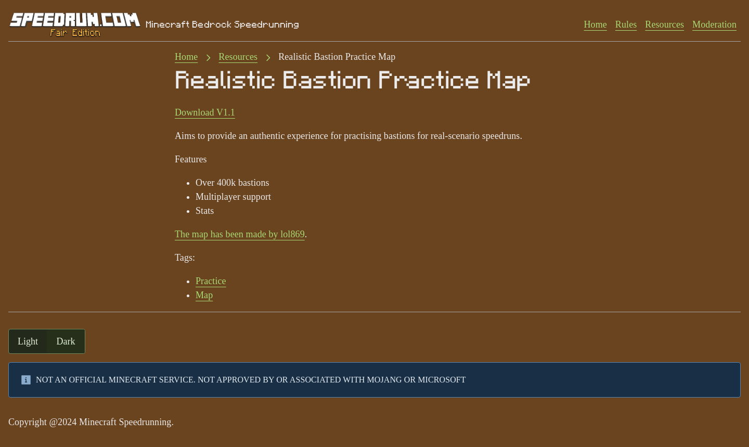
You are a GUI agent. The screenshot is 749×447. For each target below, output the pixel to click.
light (28, 341)
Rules (626, 24)
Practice (211, 281)
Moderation (714, 24)
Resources (664, 24)
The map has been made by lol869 (240, 234)
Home (595, 24)
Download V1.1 (205, 112)
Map (204, 295)
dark (66, 341)
